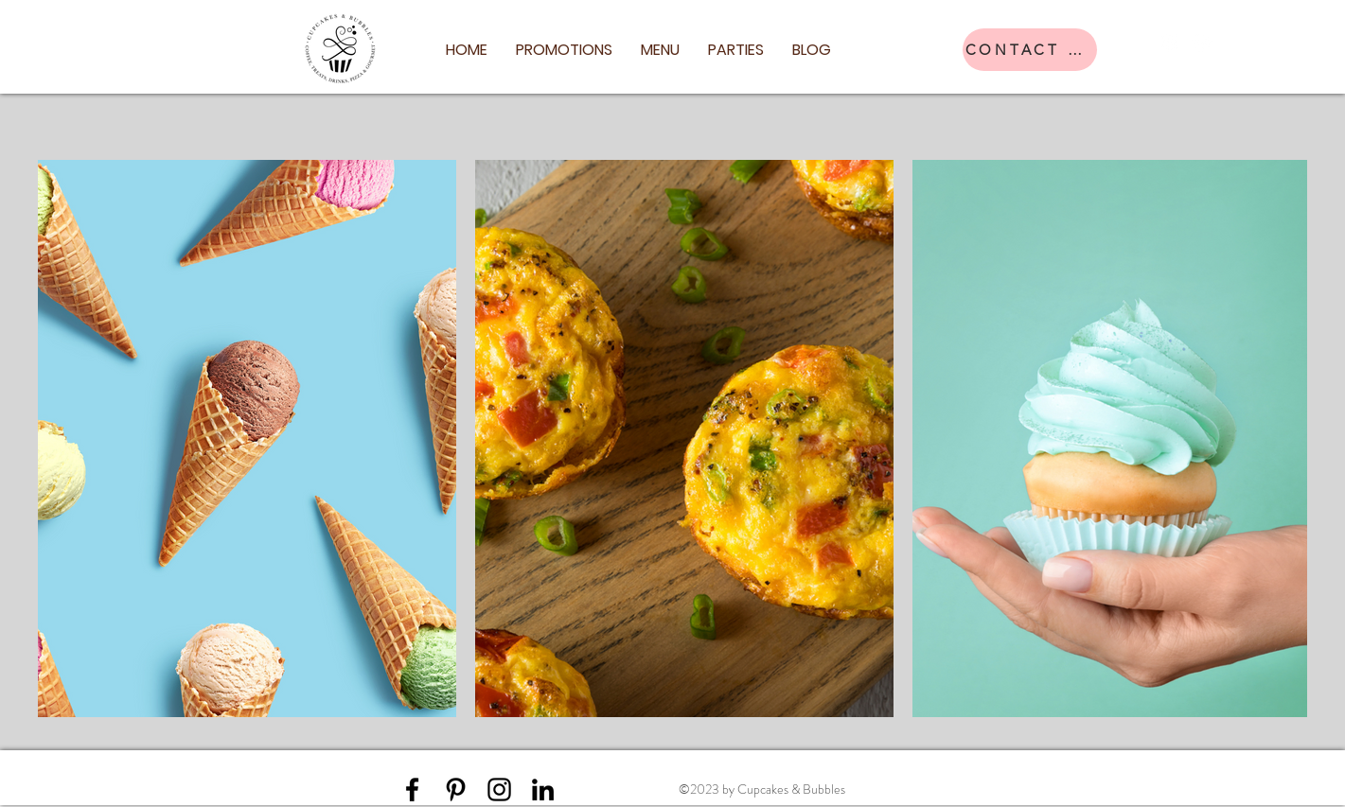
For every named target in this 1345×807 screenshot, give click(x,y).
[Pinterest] (455, 789)
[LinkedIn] (542, 789)
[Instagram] (1202, 41)
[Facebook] (1169, 41)
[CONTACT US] (1030, 49)
